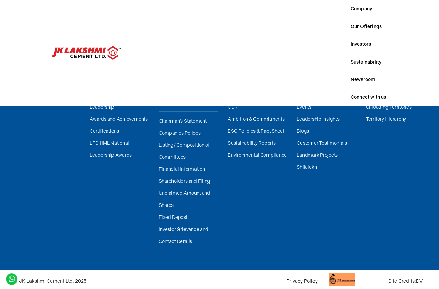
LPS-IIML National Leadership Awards (111, 149)
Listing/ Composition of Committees (184, 151)
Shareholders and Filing (184, 181)
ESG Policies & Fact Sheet (256, 131)
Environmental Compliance (257, 155)
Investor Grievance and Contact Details (184, 235)
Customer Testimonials (322, 143)
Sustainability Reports (252, 143)
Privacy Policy (302, 281)
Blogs (303, 131)
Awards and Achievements (118, 119)
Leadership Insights (318, 119)
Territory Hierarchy (386, 119)
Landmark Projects (317, 155)
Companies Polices (180, 133)
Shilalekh (307, 167)
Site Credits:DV (405, 281)
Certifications (104, 131)
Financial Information (182, 169)
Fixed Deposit (174, 217)
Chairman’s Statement (183, 121)
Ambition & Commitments (256, 119)
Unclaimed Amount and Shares (184, 199)
